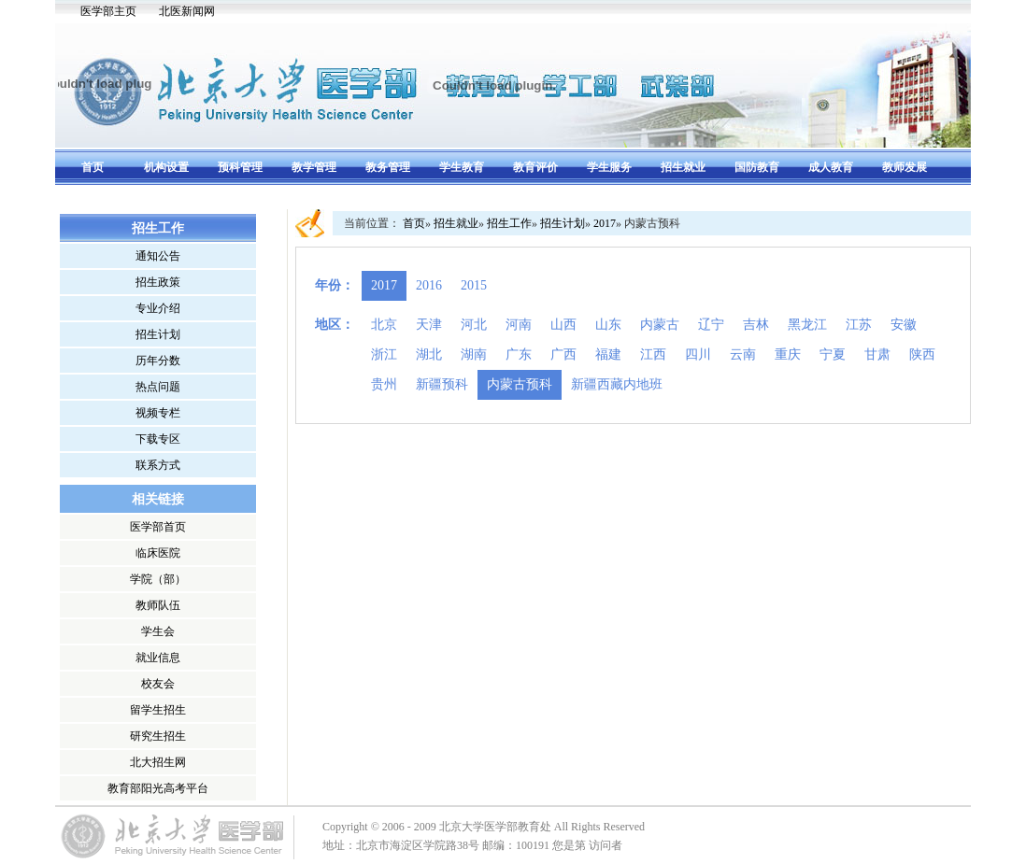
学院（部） (158, 579)
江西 (653, 354)
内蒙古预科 (519, 384)
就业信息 (157, 657)
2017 (604, 223)
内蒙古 (659, 325)
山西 (563, 325)
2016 (429, 285)
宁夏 (832, 354)
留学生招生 (158, 709)
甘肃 (877, 354)
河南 (519, 325)
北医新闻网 (187, 11)
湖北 (429, 354)
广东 (519, 354)
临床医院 (157, 552)
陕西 (922, 354)
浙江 (384, 354)
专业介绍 (157, 308)
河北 (474, 325)
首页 (92, 167)
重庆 (788, 354)
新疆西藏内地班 (617, 384)
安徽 (904, 325)
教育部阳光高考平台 (157, 788)
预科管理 (240, 167)
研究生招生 (158, 736)
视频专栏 (157, 412)
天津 (429, 325)
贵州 (384, 384)
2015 (474, 285)
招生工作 (509, 223)
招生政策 (157, 282)
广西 (563, 354)
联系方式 (157, 465)
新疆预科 (442, 384)
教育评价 (535, 167)
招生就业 (683, 167)
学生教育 (461, 167)
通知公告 (157, 255)
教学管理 (314, 167)
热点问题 (157, 386)
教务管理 (387, 167)
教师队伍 (157, 605)
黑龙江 (807, 325)
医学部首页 (158, 526)
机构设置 (166, 167)
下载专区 (157, 439)
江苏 (859, 325)
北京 (384, 325)
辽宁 (711, 325)
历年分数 (157, 360)
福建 (608, 354)
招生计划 (157, 334)
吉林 (756, 325)
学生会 (158, 631)
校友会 (158, 683)
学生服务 (609, 167)
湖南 (474, 354)
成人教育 (830, 167)
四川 (698, 354)
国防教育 (756, 167)
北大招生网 (158, 762)
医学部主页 (108, 11)
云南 (743, 354)
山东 (608, 325)
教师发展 (904, 167)
